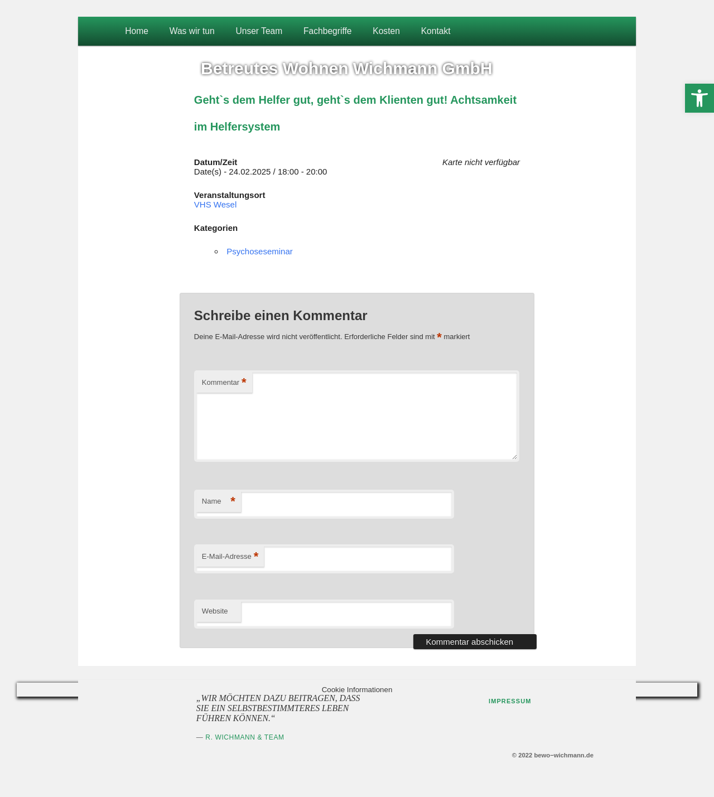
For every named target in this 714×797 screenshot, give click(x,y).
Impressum (510, 701)
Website (215, 611)
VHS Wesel (215, 204)
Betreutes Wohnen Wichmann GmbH (347, 68)
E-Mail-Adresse (230, 557)
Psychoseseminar (259, 251)
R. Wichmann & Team (244, 737)
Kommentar (224, 383)
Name (218, 502)
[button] (699, 98)
